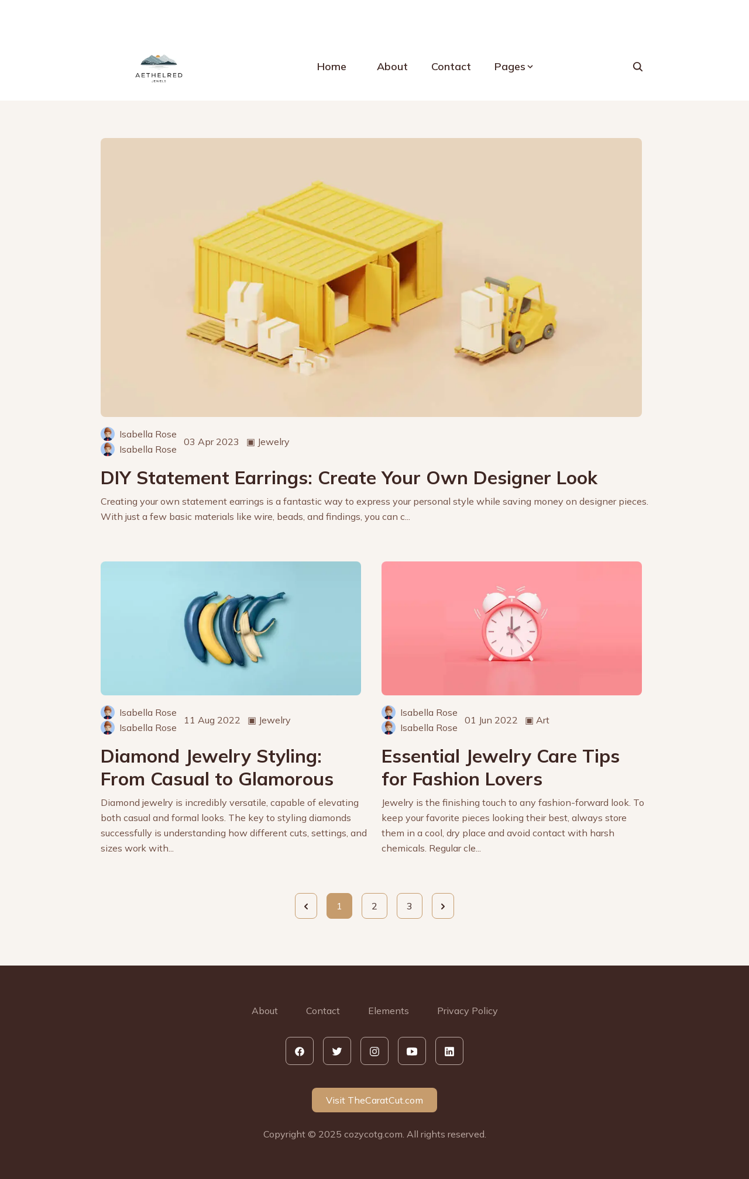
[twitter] (337, 1051)
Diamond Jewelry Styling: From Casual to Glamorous (217, 767)
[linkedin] (449, 1051)
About (392, 66)
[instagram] (374, 1051)
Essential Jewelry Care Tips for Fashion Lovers (501, 767)
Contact (451, 66)
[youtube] (412, 1051)
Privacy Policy (467, 1010)
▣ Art (537, 720)
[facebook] (300, 1051)
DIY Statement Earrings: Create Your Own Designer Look (349, 477)
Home (331, 66)
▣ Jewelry (268, 441)
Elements (388, 1010)
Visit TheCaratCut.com (374, 1100)
